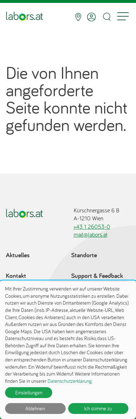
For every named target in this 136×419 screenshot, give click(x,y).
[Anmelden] (91, 17)
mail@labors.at (90, 234)
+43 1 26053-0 (92, 226)
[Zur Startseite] (24, 17)
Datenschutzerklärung (70, 381)
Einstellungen (28, 392)
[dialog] (68, 350)
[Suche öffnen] (107, 16)
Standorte (84, 255)
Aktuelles (18, 255)
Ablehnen (35, 408)
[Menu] (123, 17)
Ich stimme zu (98, 408)
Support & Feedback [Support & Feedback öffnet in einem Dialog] (97, 275)
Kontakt (16, 275)
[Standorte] (78, 17)
